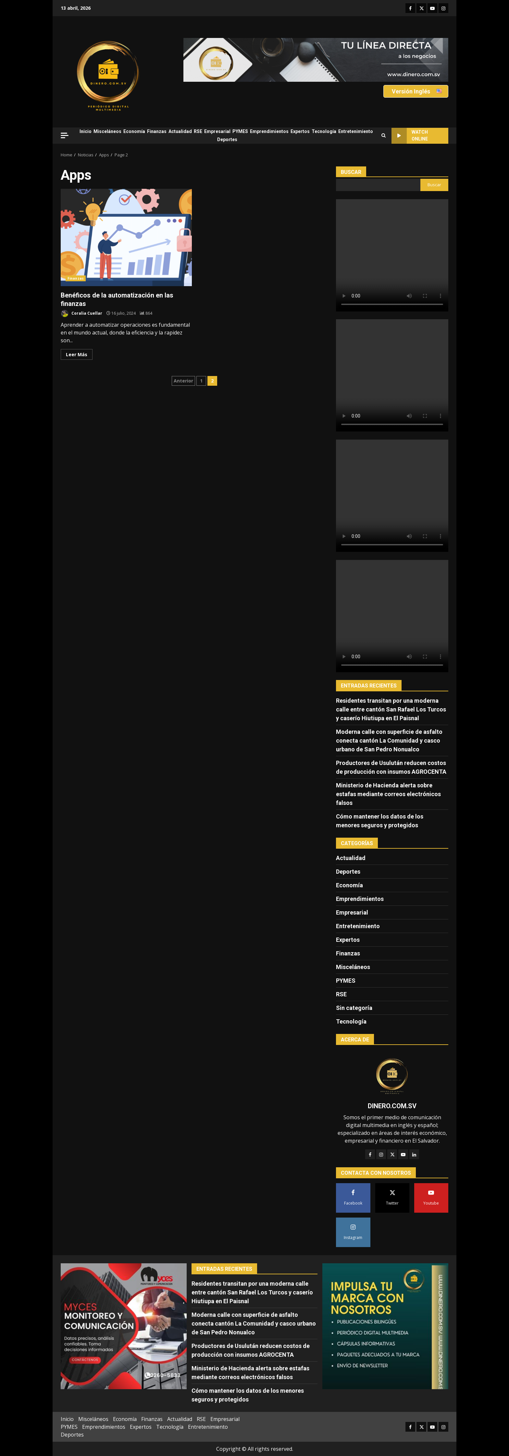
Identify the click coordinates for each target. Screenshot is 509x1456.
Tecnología (324, 131)
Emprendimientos (269, 131)
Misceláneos (107, 131)
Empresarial (217, 131)
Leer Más (76, 354)
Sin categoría (354, 1007)
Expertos (300, 131)
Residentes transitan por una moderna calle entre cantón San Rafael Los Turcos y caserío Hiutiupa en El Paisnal (391, 709)
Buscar (351, 172)
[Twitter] (392, 1154)
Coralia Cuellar (81, 313)
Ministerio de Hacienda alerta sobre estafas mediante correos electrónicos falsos (388, 794)
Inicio (86, 131)
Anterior (183, 381)
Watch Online (409, 136)
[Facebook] (370, 1154)
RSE (198, 131)
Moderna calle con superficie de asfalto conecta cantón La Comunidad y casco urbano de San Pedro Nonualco (389, 740)
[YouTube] (403, 1154)
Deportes (227, 139)
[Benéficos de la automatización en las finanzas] (146, 313)
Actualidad (180, 131)
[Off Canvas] (64, 135)
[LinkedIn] (414, 1154)
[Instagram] (381, 1154)
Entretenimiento (355, 131)
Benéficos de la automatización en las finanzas (126, 237)
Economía (134, 131)
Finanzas (157, 131)
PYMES (240, 131)
